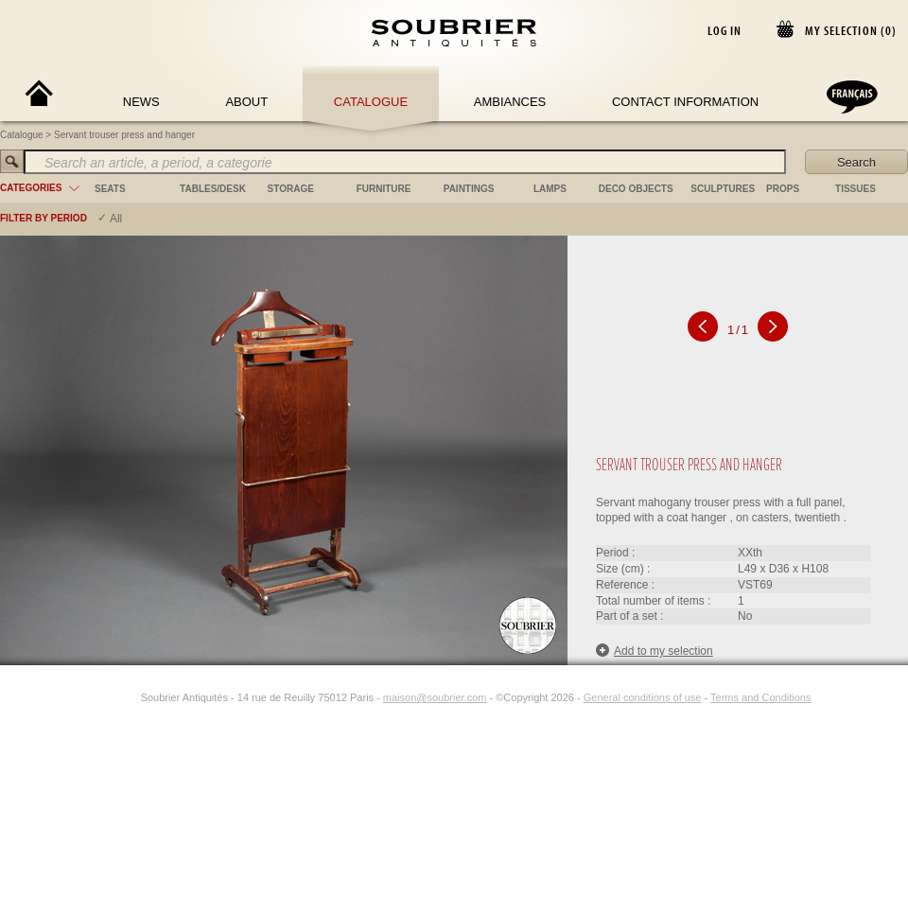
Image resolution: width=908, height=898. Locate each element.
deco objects (636, 189)
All (116, 218)
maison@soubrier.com (435, 697)
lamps (550, 189)
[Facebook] (106, 697)
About (246, 102)
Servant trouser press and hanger (124, 135)
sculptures (722, 189)
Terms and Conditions (760, 697)
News (141, 102)
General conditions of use (643, 697)
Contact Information (685, 102)
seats (110, 189)
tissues (855, 189)
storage (291, 189)
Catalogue (371, 102)
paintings (469, 189)
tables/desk (213, 189)
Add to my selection (654, 650)
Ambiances (510, 102)
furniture (384, 189)
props (782, 189)
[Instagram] (128, 697)
